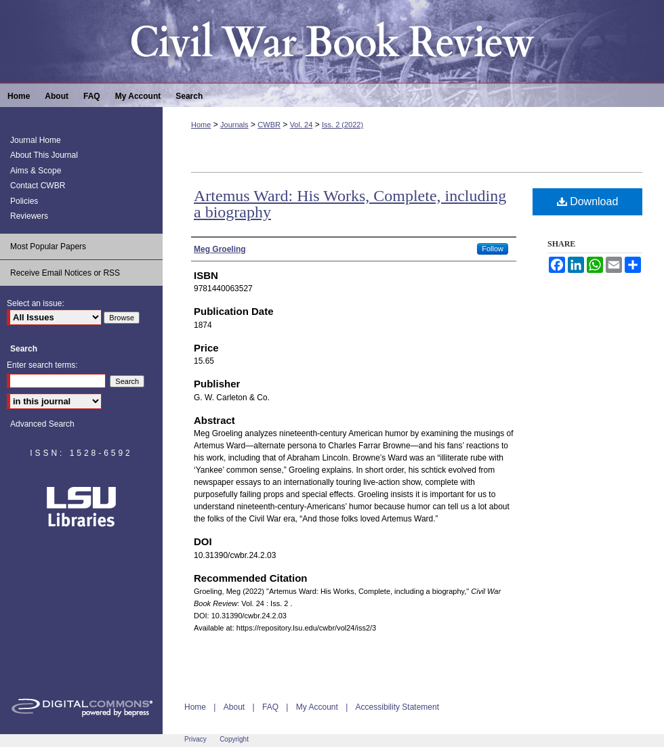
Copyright (234, 739)
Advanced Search (42, 424)
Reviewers (29, 216)
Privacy (195, 739)
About (234, 707)
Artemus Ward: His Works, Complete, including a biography (350, 204)
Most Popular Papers (48, 246)
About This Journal (44, 155)
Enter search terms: (42, 365)
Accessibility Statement (397, 707)
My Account (317, 707)
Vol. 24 (301, 125)
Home (201, 125)
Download (588, 201)
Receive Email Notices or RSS (65, 273)
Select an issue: (35, 303)
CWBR (269, 125)
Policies (24, 201)
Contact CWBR (37, 185)
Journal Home (35, 140)
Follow (492, 248)
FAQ (270, 707)
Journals (234, 125)
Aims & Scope (35, 170)
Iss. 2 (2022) (342, 125)
